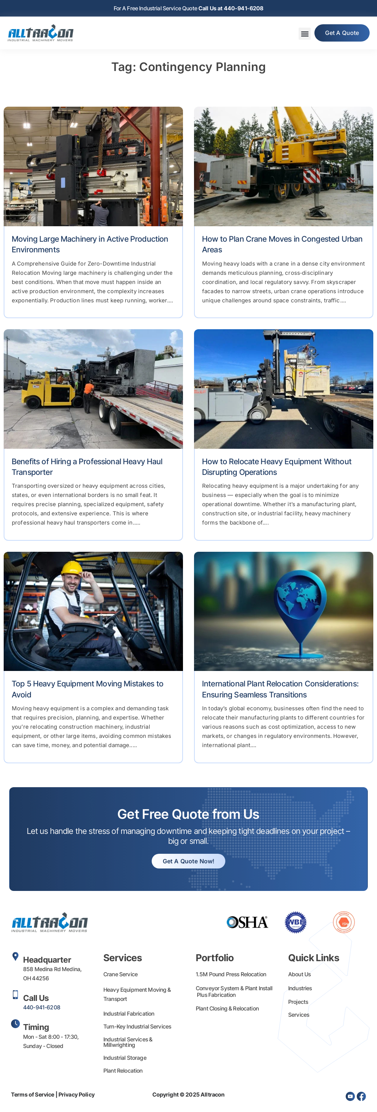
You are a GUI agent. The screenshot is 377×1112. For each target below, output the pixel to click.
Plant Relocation (122, 1070)
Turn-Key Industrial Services (137, 1026)
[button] (303, 34)
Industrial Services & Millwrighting (127, 1042)
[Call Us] (15, 994)
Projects (298, 1001)
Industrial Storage (125, 1057)
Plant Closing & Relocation (227, 1008)
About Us (299, 974)
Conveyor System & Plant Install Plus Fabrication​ (234, 991)
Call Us (36, 998)
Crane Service (120, 974)
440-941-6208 (41, 1007)
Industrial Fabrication (128, 1013)
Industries (300, 988)
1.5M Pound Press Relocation (231, 974)
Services (298, 1014)
